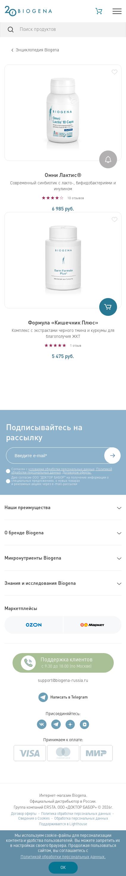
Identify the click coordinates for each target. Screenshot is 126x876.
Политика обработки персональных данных (76, 814)
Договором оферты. (77, 472)
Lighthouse (78, 824)
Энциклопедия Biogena (35, 50)
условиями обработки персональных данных (61, 469)
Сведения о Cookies (34, 818)
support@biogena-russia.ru (63, 681)
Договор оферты (24, 814)
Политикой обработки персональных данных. (63, 857)
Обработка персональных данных (81, 818)
